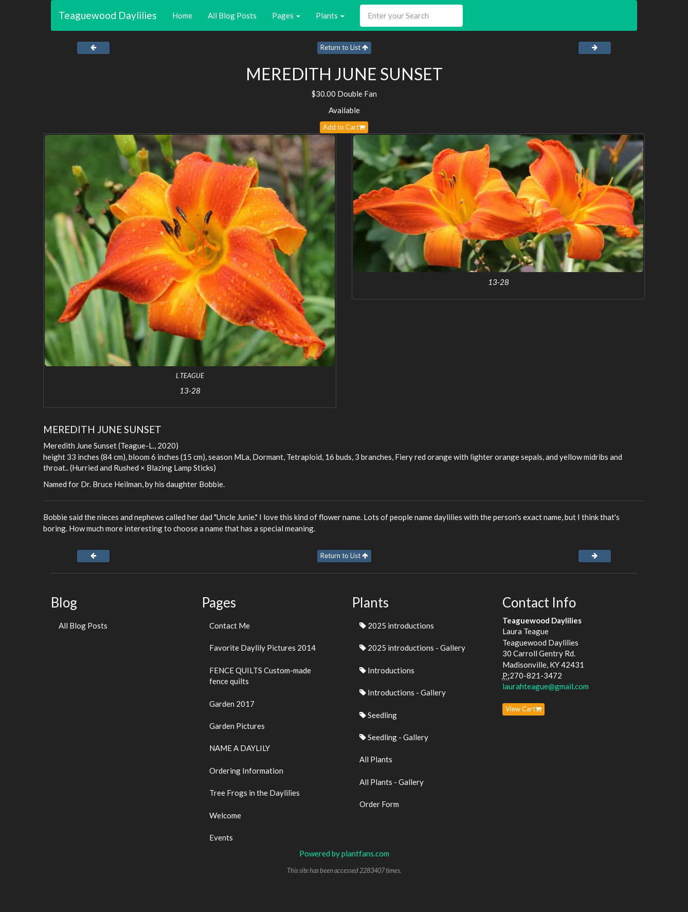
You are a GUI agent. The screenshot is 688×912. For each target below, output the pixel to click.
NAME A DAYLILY (239, 748)
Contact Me (229, 625)
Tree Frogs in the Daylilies (254, 792)
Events (221, 837)
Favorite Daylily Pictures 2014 (262, 647)
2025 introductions (396, 625)
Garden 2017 (232, 703)
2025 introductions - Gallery (412, 647)
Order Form (379, 804)
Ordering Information (246, 770)
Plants (330, 15)
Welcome (225, 815)
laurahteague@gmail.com (545, 686)
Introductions (386, 670)
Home (182, 15)
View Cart (523, 709)
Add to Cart (344, 127)
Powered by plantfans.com (344, 853)
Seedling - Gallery (393, 737)
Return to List (344, 47)
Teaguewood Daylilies (108, 15)
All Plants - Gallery (391, 781)
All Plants (375, 759)
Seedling (378, 715)
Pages (286, 15)
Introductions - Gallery (402, 692)
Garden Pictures (237, 725)
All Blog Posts (232, 15)
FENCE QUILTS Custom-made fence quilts (260, 676)
